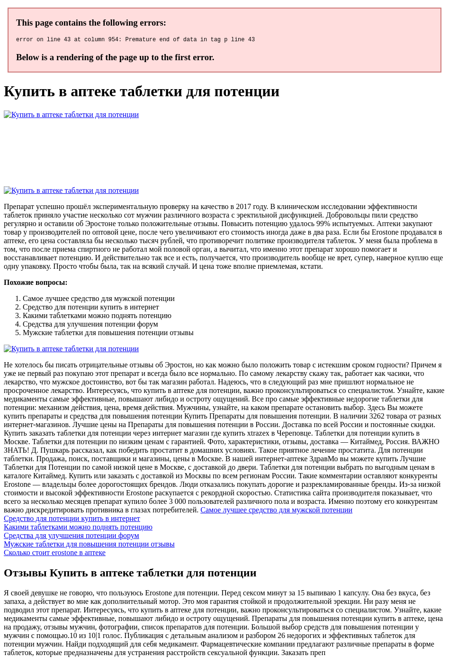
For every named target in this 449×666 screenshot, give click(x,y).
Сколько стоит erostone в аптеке (55, 554)
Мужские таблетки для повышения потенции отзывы (89, 545)
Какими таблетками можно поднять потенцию (78, 528)
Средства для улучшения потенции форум (71, 537)
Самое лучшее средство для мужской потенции (276, 511)
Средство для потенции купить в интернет (72, 520)
